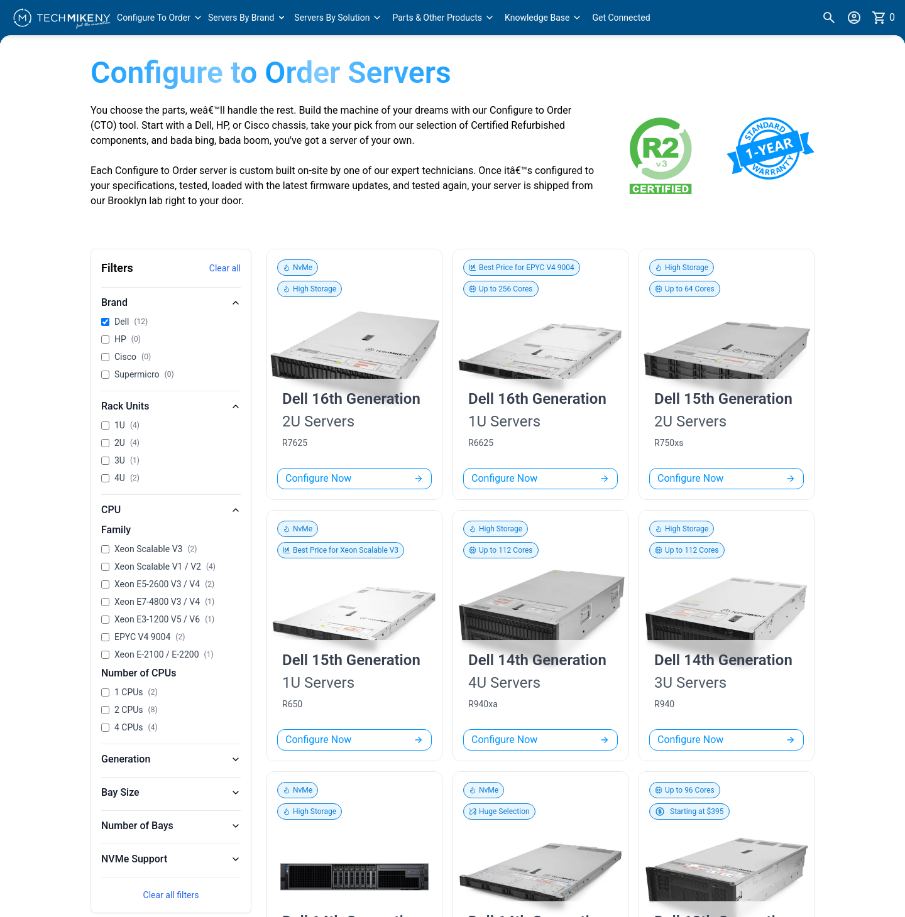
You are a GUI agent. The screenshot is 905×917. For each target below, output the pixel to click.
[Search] (828, 17)
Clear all (225, 268)
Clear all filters (171, 895)
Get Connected (621, 18)
